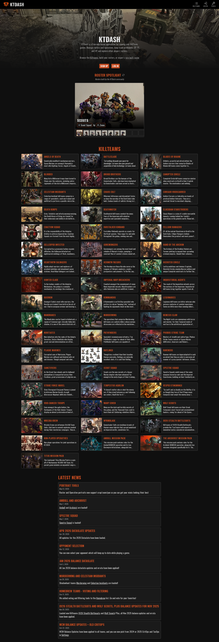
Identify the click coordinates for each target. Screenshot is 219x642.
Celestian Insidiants (99, 583)
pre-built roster (132, 57)
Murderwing (81, 583)
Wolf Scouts (109, 613)
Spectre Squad (65, 522)
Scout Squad (84, 125)
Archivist (73, 507)
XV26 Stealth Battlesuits (89, 613)
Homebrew (100, 598)
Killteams (94, 57)
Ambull (62, 507)
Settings (65, 635)
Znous (101, 125)
